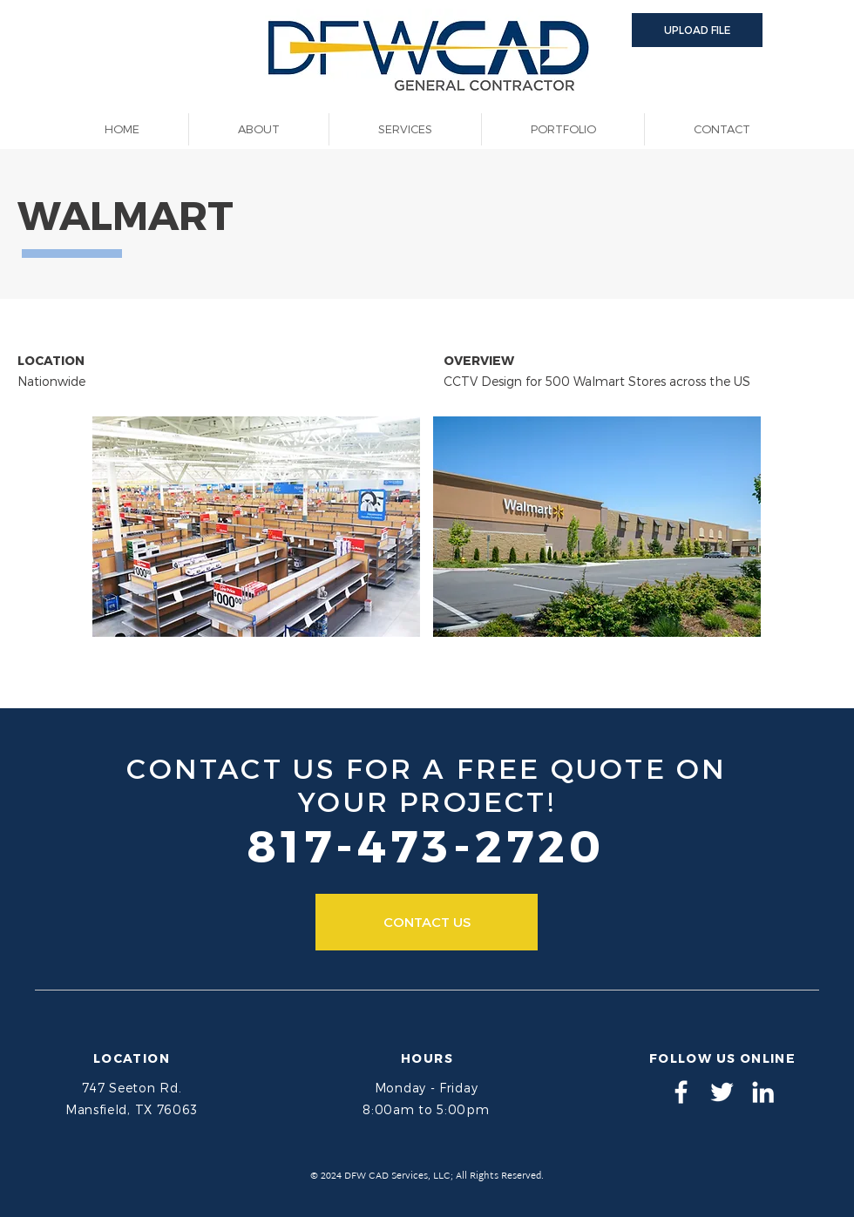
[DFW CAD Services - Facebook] (681, 1092)
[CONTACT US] (426, 922)
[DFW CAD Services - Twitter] (722, 1092)
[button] (697, 30)
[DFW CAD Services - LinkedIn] (763, 1092)
